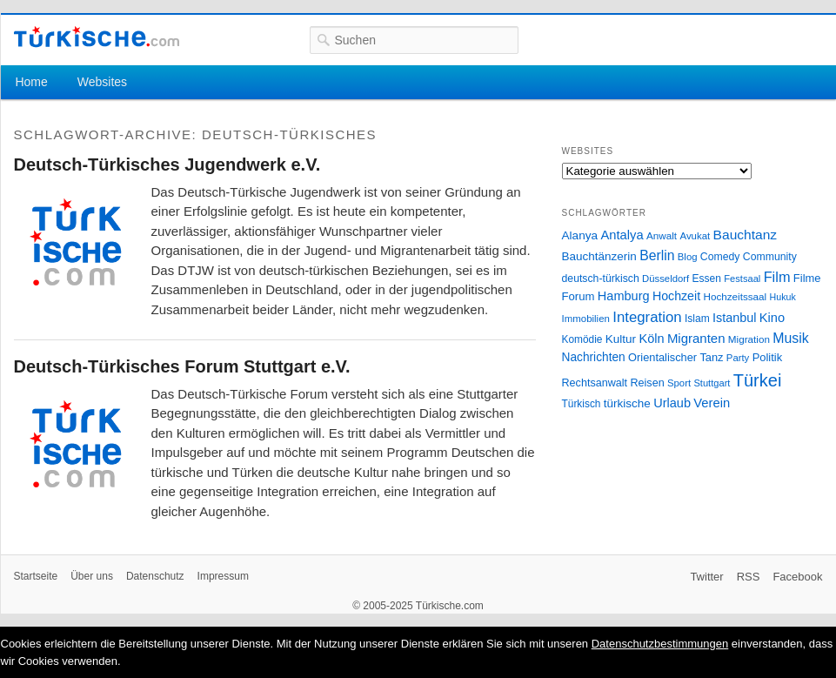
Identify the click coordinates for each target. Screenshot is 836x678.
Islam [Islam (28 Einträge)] (697, 318)
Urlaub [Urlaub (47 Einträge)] (672, 403)
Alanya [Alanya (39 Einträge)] (580, 235)
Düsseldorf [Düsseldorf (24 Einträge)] (665, 278)
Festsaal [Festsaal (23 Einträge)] (742, 278)
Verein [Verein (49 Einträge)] (711, 403)
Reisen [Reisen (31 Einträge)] (647, 383)
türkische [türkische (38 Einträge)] (627, 403)
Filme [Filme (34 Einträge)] (807, 278)
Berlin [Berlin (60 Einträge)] (656, 255)
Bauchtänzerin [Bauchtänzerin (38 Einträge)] (599, 256)
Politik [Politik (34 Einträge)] (767, 357)
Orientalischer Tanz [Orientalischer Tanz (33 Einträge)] (675, 357)
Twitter (706, 576)
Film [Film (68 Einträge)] (777, 277)
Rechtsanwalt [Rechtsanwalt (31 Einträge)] (595, 383)
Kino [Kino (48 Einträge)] (772, 318)
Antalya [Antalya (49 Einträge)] (621, 235)
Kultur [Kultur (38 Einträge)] (620, 339)
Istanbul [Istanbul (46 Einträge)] (734, 318)
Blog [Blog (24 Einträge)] (688, 257)
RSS (748, 576)
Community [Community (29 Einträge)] (770, 257)
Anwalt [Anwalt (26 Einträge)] (661, 235)
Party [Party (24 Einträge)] (737, 357)
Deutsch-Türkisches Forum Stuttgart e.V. (182, 366)
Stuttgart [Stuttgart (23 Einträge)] (711, 383)
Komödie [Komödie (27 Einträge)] (582, 339)
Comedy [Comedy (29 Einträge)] (720, 257)
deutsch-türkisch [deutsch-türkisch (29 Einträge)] (600, 278)
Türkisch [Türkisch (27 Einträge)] (581, 404)
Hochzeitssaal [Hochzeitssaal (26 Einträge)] (734, 296)
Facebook (797, 576)
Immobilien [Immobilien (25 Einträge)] (586, 318)
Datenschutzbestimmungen (660, 643)
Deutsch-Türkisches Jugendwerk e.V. (167, 164)
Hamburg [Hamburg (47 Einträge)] (624, 296)
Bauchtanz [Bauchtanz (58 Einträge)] (745, 234)
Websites (102, 82)
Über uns (91, 576)
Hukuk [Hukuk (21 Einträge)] (783, 297)
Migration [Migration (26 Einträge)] (749, 339)
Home (31, 82)
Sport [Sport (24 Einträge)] (679, 383)
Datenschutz (155, 576)
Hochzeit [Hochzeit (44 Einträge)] (676, 296)
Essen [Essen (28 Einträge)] (706, 278)
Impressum (223, 576)
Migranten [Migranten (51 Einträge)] (696, 338)
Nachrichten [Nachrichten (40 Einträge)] (593, 357)
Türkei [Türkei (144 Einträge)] (757, 380)
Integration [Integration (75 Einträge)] (646, 317)
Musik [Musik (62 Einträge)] (790, 338)
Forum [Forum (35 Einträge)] (578, 296)
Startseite (36, 576)
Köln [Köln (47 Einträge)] (651, 339)
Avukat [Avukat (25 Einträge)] (694, 236)
